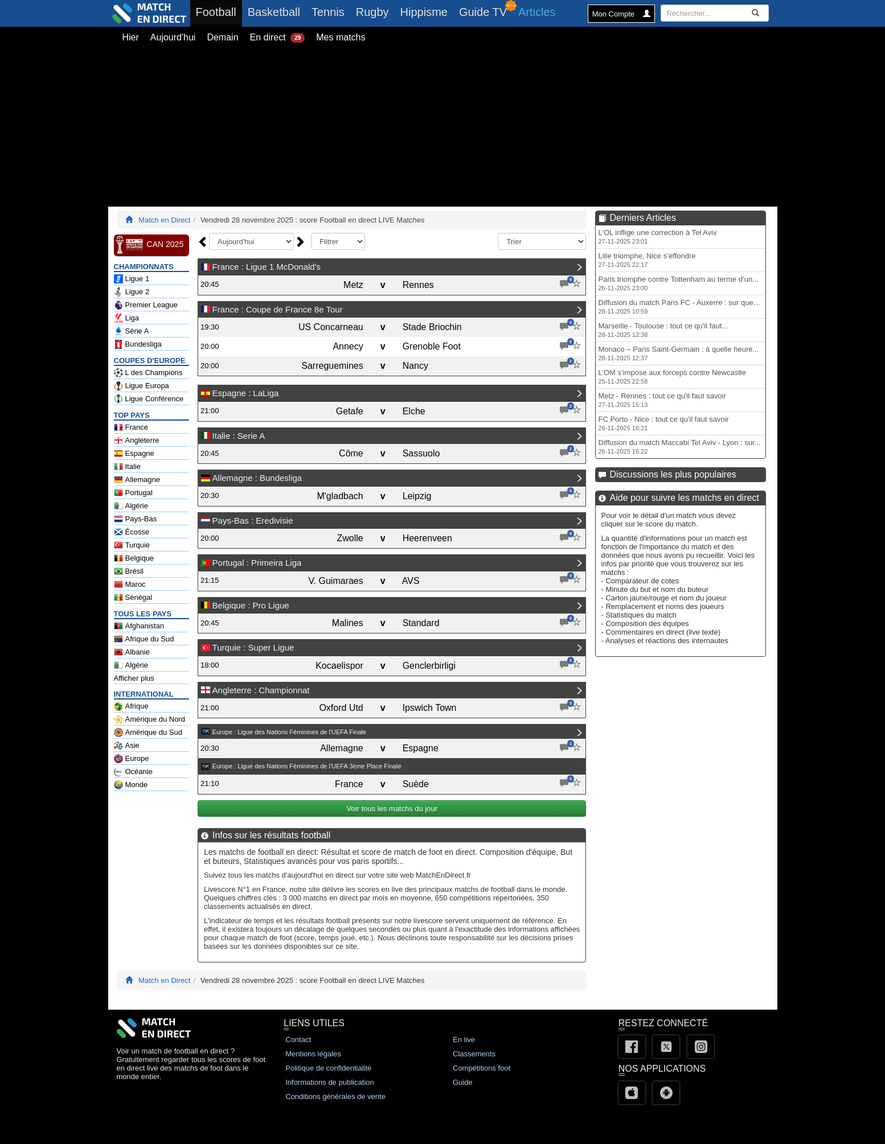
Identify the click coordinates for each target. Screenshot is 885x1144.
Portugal (133, 492)
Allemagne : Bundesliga (257, 478)
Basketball (274, 12)
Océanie (133, 771)
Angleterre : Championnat (261, 690)
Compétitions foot (481, 1068)
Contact (298, 1039)
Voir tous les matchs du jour (392, 808)
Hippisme (424, 12)
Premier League (146, 305)
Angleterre (136, 440)
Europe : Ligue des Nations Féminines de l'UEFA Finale (289, 732)
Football (219, 11)
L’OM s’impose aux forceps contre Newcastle (672, 376)
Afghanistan (139, 626)
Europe (131, 758)
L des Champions (148, 372)
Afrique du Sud (144, 639)
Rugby (372, 12)
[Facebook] (631, 1046)
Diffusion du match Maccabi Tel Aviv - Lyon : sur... (680, 446)
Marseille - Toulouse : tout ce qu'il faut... (663, 330)
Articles (537, 12)
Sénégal (133, 597)
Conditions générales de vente (335, 1096)
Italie (127, 466)
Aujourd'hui (173, 37)
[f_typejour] (338, 241)
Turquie (132, 545)
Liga (127, 318)
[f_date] (251, 241)
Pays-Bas (135, 519)
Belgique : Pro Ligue (250, 605)
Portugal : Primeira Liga (257, 562)
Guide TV (483, 12)
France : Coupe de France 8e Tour (277, 309)
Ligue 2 (132, 292)
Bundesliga (138, 344)
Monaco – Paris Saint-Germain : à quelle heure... (679, 353)
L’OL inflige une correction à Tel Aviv (658, 236)
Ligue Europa (141, 385)
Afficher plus (134, 678)
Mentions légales (313, 1054)
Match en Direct (164, 220)
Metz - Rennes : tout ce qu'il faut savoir (662, 400)
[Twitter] (666, 1046)
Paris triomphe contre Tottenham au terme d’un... (679, 283)
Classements (474, 1054)
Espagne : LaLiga (245, 393)
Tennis (328, 12)
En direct (277, 37)
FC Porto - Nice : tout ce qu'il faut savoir (664, 423)
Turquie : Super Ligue (253, 647)
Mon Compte (621, 14)
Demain (222, 37)
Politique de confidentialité (328, 1068)
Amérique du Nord (150, 719)
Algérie (131, 506)
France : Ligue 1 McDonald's (266, 266)
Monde (131, 784)
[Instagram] (700, 1046)
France (131, 427)
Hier (130, 37)
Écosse (132, 532)
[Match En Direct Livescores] (129, 220)
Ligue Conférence (149, 399)
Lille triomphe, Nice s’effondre (647, 260)
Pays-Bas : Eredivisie (252, 520)
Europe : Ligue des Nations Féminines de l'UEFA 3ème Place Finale (306, 766)
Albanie (132, 652)
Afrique (131, 706)
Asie (127, 745)
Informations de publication (329, 1082)
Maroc (130, 584)
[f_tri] (542, 241)
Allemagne (137, 479)
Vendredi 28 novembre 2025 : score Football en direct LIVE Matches (312, 220)
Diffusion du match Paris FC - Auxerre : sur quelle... (682, 306)
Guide (463, 1082)
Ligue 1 (132, 278)
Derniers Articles (643, 218)
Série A (131, 331)
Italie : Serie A (238, 436)
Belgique (134, 558)
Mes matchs (340, 37)
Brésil (129, 571)
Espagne (134, 453)
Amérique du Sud (148, 732)
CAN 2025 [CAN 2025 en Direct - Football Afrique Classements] (149, 244)
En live (464, 1039)
